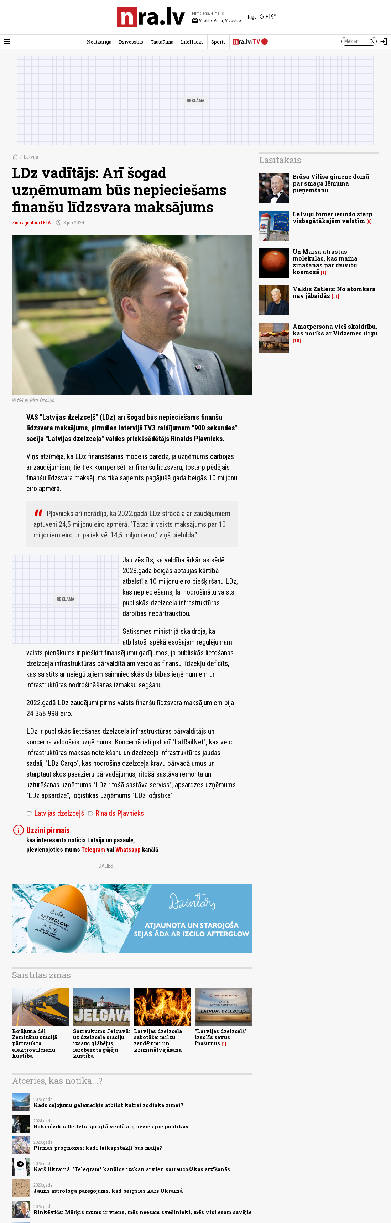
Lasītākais (280, 160)
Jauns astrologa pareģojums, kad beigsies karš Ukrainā (108, 1190)
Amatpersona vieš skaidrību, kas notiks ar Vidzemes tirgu (335, 330)
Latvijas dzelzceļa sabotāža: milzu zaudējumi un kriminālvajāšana (158, 1040)
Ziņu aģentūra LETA (31, 223)
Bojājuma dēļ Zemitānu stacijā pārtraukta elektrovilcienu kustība (34, 1043)
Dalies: (106, 866)
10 (296, 340)
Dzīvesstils (131, 42)
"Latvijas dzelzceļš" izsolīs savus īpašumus (221, 1037)
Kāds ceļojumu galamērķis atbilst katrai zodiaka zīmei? (108, 1105)
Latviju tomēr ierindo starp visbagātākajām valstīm (332, 217)
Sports (218, 42)
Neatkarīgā (99, 42)
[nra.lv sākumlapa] (151, 17)
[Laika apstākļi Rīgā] (262, 17)
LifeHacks (192, 42)
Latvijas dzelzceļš (55, 813)
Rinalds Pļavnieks (116, 813)
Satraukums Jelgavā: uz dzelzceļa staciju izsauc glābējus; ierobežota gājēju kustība (101, 1043)
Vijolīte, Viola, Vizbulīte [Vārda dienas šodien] (216, 20)
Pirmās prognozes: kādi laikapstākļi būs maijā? (97, 1147)
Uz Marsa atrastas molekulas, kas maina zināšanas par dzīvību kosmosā (325, 262)
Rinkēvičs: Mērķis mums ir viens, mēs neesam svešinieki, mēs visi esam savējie (142, 1212)
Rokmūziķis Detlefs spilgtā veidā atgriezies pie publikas (110, 1126)
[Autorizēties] (384, 41)
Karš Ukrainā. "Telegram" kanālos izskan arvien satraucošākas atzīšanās (131, 1169)
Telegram (93, 849)
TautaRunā (162, 42)
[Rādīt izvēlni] (7, 41)
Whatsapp (128, 849)
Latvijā (31, 156)
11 (335, 296)
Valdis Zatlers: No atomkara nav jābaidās (334, 292)
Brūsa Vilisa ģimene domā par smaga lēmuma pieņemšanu (331, 183)
